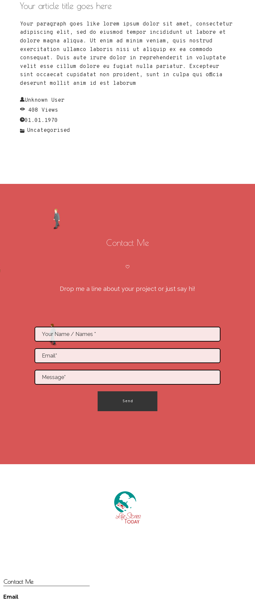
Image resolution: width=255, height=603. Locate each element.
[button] (127, 401)
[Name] (127, 334)
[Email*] (127, 355)
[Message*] (127, 377)
